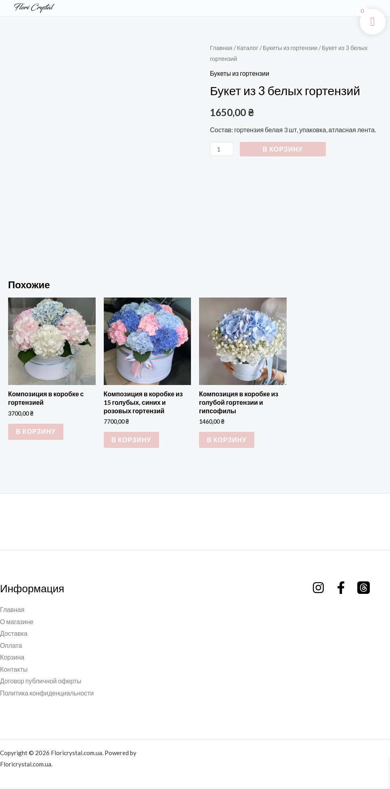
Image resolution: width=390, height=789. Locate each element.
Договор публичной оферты (41, 682)
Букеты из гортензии (290, 47)
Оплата (11, 646)
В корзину (283, 149)
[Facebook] (341, 588)
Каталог (248, 47)
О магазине (17, 622)
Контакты (14, 670)
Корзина (12, 658)
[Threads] (363, 588)
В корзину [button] (36, 431)
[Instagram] (318, 588)
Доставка (14, 634)
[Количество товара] (221, 149)
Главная (221, 47)
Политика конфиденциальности (47, 694)
